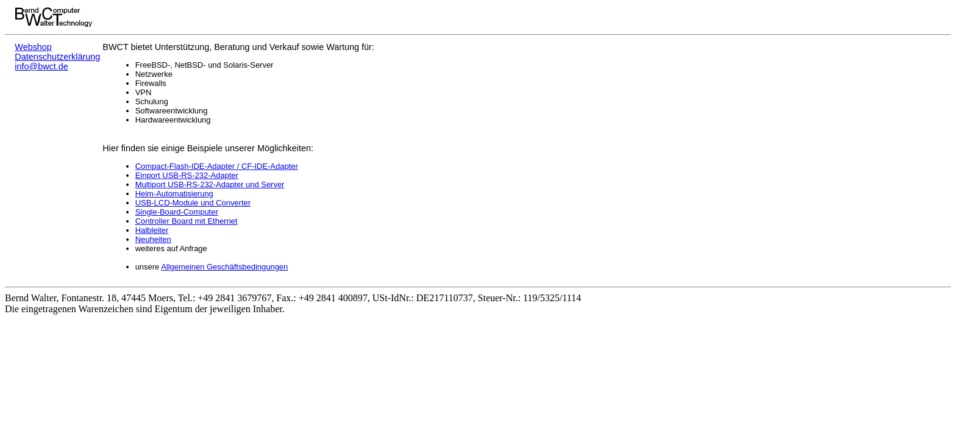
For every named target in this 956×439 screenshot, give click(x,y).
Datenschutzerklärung (57, 57)
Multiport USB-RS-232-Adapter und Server (210, 184)
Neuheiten (153, 239)
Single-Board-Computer (176, 211)
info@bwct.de (41, 66)
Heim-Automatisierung (174, 193)
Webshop (33, 47)
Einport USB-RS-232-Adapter (186, 175)
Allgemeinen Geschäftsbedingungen (224, 266)
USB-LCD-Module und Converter (193, 202)
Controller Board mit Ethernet (186, 221)
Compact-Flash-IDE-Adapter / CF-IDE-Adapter (216, 166)
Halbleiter (152, 230)
